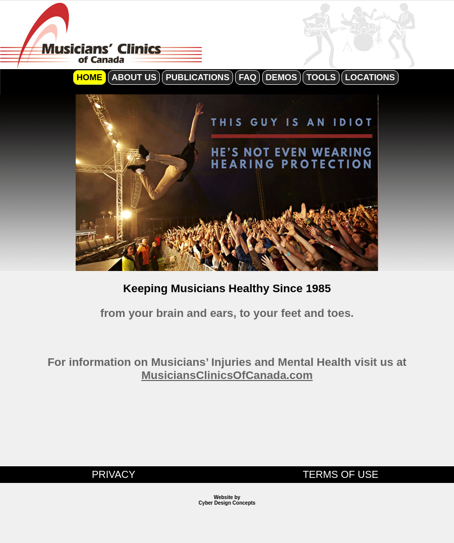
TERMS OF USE (340, 474)
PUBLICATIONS (197, 77)
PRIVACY (113, 474)
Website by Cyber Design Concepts (227, 500)
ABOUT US (133, 77)
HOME (89, 77)
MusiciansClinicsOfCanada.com (227, 375)
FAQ (247, 77)
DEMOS (281, 77)
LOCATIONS (370, 77)
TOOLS (320, 77)
